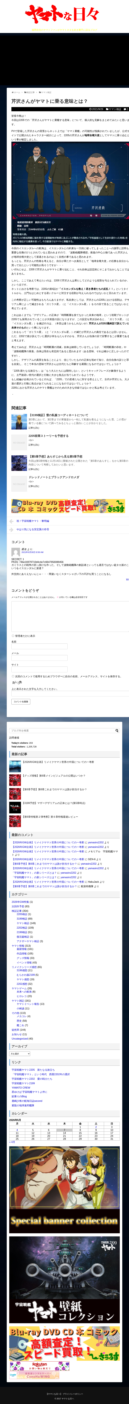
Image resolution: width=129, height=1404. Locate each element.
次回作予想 (18, 906)
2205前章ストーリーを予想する (49, 435)
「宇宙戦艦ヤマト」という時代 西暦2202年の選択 (41, 1074)
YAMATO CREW (21, 1087)
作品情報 (22, 953)
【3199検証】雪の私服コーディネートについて (58, 415)
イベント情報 (24, 962)
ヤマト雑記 (18, 1000)
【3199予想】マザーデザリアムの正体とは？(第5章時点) (53, 803)
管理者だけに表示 (23, 636)
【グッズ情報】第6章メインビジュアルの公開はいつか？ (54, 775)
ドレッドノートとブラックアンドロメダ (54, 477)
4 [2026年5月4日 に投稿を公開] (17, 1130)
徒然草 (15, 1029)
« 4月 (12, 1142)
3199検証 (22, 918)
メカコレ (22, 1016)
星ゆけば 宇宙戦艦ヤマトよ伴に (29, 1092)
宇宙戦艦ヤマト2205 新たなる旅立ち (33, 1069)
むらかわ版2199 (26, 975)
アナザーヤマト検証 (28, 941)
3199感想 (22, 970)
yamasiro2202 (96, 842)
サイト (15, 664)
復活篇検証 (23, 936)
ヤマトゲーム (19, 988)
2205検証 (22, 914)
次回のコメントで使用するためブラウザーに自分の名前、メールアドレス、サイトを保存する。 (69, 676)
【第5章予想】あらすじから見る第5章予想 (55, 456)
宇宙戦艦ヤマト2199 (23, 1083)
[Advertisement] (64, 60)
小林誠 (20, 1008)
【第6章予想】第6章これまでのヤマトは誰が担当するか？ (54, 789)
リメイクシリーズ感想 (24, 967)
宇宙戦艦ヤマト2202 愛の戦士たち (32, 1079)
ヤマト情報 (18, 945)
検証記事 (17, 911)
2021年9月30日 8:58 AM (32, 552)
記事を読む (34, 428)
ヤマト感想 (23, 979)
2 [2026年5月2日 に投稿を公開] (96, 1127)
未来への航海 (24, 991)
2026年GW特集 (20, 902)
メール (15, 653)
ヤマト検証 (115, 109)
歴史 (19, 1020)
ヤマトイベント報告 (28, 1004)
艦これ (20, 1025)
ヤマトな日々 (68, 1398)
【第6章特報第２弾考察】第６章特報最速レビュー (50, 816)
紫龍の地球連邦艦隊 (23, 1105)
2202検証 (22, 927)
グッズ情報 (23, 958)
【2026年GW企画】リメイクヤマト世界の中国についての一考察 (58, 762)
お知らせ (17, 1034)
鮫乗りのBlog (19, 1096)
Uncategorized (20, 1038)
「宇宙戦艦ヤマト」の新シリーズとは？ (34, 872)
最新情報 (22, 949)
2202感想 (22, 984)
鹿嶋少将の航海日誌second (27, 1101)
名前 (13, 641)
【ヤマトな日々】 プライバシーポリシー (64, 1394)
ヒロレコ (22, 996)
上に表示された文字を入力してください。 (35, 689)
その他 (15, 1013)
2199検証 (22, 932)
